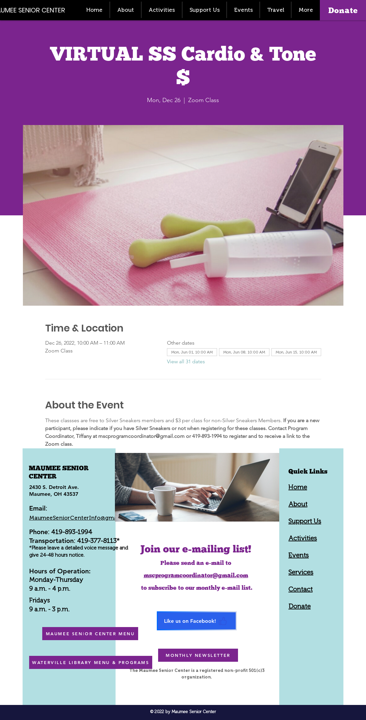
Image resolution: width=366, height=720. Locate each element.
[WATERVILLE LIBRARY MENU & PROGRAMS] (90, 662)
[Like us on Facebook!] (197, 620)
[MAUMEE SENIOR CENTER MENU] (90, 633)
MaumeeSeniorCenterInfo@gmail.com (81, 517)
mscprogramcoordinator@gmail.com (196, 575)
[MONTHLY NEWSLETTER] (198, 655)
